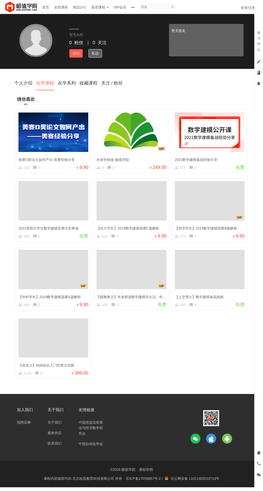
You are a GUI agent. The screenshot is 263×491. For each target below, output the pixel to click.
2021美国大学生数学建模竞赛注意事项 (50, 228)
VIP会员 (120, 7)
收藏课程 (88, 83)
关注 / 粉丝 (112, 83)
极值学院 (128, 474)
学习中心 (259, 41)
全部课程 (61, 7)
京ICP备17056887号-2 (144, 482)
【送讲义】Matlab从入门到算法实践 (48, 367)
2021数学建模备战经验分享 (197, 158)
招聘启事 (24, 426)
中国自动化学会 (91, 448)
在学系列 (67, 83)
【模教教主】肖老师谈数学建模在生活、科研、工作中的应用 (145, 298)
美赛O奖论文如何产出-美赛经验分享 (48, 158)
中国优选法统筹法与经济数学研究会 (91, 431)
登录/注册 (248, 8)
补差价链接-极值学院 (114, 158)
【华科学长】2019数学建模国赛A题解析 (51, 298)
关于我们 (55, 426)
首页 (45, 7)
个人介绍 (23, 83)
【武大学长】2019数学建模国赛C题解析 (129, 228)
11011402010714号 (204, 482)
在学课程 (45, 83)
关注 (76, 53)
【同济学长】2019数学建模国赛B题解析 (207, 228)
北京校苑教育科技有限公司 (93, 482)
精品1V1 (79, 7)
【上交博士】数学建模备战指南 (200, 298)
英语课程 (100, 7)
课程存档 (146, 474)
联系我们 (55, 447)
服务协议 (55, 437)
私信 (95, 53)
